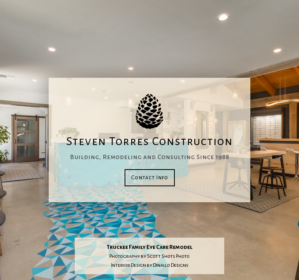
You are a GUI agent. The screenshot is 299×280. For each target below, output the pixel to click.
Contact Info (149, 177)
